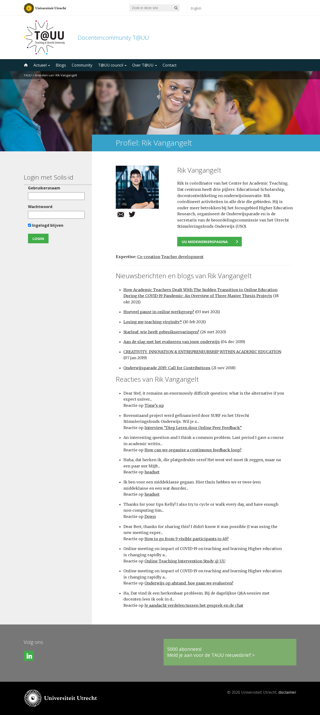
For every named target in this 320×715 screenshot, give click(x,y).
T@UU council (112, 65)
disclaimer (287, 692)
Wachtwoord (40, 206)
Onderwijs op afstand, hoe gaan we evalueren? (188, 583)
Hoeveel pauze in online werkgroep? (158, 311)
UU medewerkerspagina (205, 241)
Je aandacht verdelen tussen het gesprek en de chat (193, 605)
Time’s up (154, 405)
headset (152, 472)
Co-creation (148, 256)
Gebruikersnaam (44, 188)
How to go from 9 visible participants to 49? (186, 538)
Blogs (61, 65)
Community (82, 65)
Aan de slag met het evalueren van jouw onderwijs (171, 341)
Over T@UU (144, 65)
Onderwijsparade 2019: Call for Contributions (166, 367)
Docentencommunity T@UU (113, 37)
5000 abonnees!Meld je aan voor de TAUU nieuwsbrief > (211, 652)
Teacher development (182, 256)
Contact (170, 65)
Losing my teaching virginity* (152, 321)
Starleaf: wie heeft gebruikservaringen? (161, 331)
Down (150, 516)
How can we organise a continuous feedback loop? (193, 450)
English (196, 8)
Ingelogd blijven (45, 225)
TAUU (28, 75)
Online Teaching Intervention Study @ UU (184, 561)
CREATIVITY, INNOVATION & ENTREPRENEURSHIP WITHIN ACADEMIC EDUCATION (202, 351)
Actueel (41, 65)
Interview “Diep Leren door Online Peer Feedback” (193, 427)
